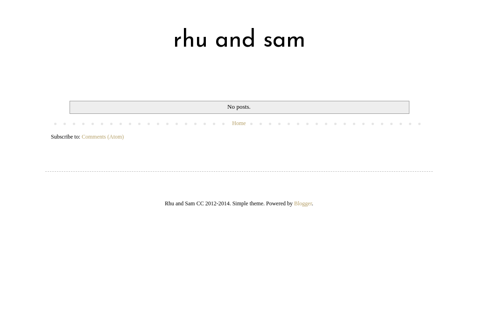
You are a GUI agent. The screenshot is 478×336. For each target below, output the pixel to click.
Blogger (303, 203)
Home (239, 123)
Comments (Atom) (103, 136)
